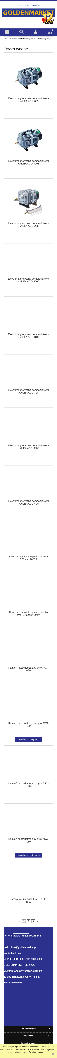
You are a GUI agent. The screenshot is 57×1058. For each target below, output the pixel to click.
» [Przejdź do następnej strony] (37, 921)
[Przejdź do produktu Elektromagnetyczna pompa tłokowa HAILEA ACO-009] (28, 77)
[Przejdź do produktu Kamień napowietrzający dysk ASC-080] (28, 650)
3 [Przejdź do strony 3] (33, 921)
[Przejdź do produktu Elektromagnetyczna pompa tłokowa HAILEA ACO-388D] (28, 428)
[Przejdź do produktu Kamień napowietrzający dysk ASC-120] (28, 766)
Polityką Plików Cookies (9, 1049)
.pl (35, 947)
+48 (18, 935)
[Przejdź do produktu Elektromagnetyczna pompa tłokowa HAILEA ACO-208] (28, 202)
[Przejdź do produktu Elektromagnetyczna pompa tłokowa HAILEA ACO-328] (28, 372)
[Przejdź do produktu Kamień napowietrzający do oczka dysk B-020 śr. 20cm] (28, 594)
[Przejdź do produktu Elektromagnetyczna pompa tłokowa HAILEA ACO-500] (28, 483)
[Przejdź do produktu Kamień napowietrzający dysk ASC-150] (28, 821)
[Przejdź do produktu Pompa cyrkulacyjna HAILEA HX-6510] (28, 881)
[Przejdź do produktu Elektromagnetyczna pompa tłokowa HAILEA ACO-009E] (28, 140)
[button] (7, 32)
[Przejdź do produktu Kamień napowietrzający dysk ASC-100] (28, 705)
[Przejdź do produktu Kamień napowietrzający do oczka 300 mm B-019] (28, 539)
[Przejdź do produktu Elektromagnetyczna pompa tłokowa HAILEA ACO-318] (28, 317)
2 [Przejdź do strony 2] (28, 921)
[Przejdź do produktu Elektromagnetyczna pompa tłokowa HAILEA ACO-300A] (28, 261)
